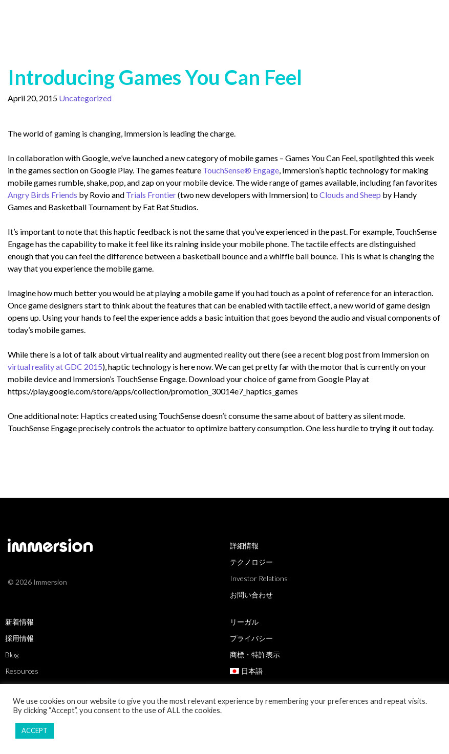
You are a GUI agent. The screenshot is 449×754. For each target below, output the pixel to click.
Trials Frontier (151, 194)
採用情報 (19, 638)
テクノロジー (251, 562)
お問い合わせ (251, 594)
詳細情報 (244, 545)
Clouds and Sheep (350, 194)
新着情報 (19, 621)
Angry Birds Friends (42, 194)
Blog (11, 654)
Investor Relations (259, 578)
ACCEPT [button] (35, 730)
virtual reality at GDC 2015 (55, 366)
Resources (21, 671)
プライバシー (251, 638)
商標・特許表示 (255, 654)
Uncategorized (85, 98)
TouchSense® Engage (241, 170)
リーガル (244, 621)
